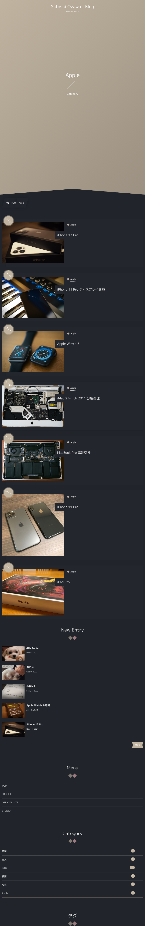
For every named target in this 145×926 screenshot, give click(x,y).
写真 (68, 885)
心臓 (68, 868)
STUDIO (6, 811)
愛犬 (68, 859)
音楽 (68, 851)
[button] (135, 5)
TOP (4, 785)
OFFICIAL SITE (10, 802)
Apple (68, 893)
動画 (68, 876)
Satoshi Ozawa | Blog (72, 7)
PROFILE (7, 794)
